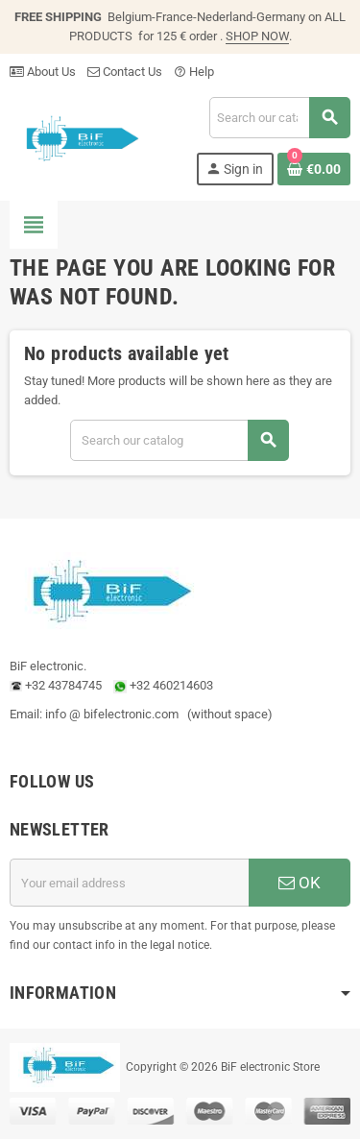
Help (194, 71)
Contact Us (124, 71)
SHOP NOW (257, 36)
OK (299, 882)
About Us (43, 71)
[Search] (279, 117)
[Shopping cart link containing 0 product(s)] (313, 169)
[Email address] (129, 883)
